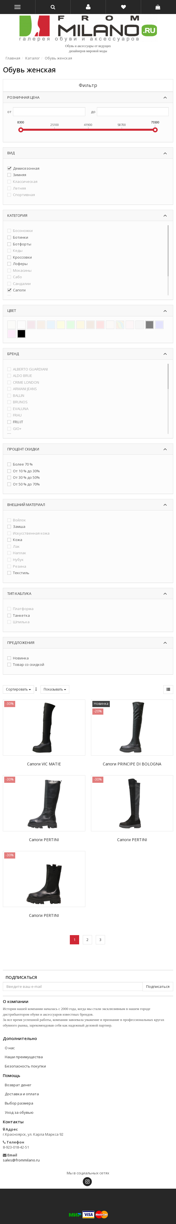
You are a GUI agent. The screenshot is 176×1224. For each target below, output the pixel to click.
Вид (11, 152)
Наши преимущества (24, 1056)
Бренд (13, 353)
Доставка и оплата (22, 1093)
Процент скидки (23, 449)
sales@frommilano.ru (21, 1160)
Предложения (20, 642)
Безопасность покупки (25, 1066)
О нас (10, 1047)
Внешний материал (26, 504)
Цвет (11, 310)
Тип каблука (19, 593)
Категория (17, 215)
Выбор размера (19, 1103)
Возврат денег (18, 1084)
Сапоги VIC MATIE (44, 764)
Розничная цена (23, 97)
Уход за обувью (19, 1112)
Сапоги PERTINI (44, 839)
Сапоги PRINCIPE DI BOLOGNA (132, 764)
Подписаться (21, 977)
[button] (88, 7)
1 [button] (74, 939)
